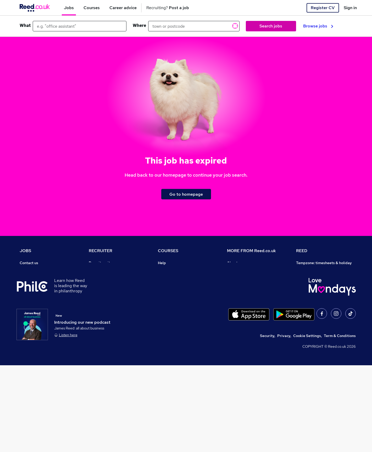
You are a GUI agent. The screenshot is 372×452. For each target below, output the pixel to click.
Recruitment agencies (107, 284)
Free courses (169, 299)
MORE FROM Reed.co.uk (251, 250)
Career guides (170, 314)
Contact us (29, 262)
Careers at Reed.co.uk (246, 270)
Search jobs (270, 26)
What (25, 25)
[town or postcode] (194, 26)
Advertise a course (174, 321)
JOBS (25, 250)
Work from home (34, 284)
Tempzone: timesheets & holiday (324, 262)
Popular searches (35, 306)
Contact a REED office (39, 343)
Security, (267, 422)
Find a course (169, 277)
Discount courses (172, 292)
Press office (237, 277)
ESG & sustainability (314, 336)
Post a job (97, 270)
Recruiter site (100, 262)
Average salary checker (40, 328)
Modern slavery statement (250, 292)
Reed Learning (308, 292)
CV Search (98, 277)
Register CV (323, 7)
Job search (29, 270)
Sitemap (27, 350)
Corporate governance (246, 284)
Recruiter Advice (103, 292)
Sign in (350, 7)
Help (24, 336)
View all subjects (172, 284)
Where (139, 25)
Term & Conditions (340, 422)
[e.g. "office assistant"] (79, 26)
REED (301, 250)
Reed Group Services (314, 277)
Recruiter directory (36, 277)
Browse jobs (318, 26)
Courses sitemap (172, 328)
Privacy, (284, 422)
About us (234, 262)
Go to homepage (186, 194)
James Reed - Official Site (318, 314)
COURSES (168, 250)
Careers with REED (312, 306)
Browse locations (34, 299)
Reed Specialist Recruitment (320, 284)
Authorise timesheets (314, 270)
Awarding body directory (179, 306)
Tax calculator (32, 321)
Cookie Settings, (307, 422)
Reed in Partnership (313, 299)
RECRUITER (100, 250)
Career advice (32, 314)
